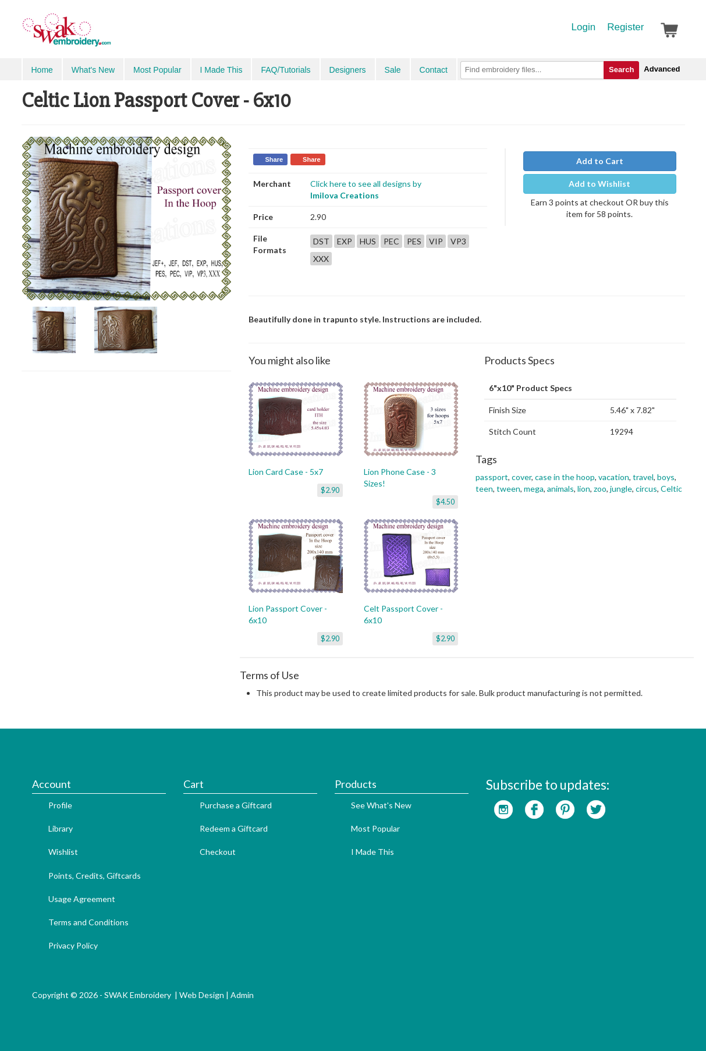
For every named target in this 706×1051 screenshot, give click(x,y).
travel (643, 477)
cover (521, 477)
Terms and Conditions (88, 922)
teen (484, 488)
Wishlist (63, 852)
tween (508, 488)
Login (584, 27)
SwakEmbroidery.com (109, 35)
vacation (613, 477)
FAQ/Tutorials (285, 69)
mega (534, 488)
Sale (393, 69)
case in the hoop (565, 477)
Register (625, 27)
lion (583, 488)
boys (666, 477)
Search (621, 69)
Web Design (201, 995)
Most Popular (157, 69)
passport (492, 477)
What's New (93, 69)
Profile (60, 805)
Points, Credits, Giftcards (94, 875)
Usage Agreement (81, 899)
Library (60, 828)
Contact (434, 69)
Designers (347, 69)
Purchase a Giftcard (236, 805)
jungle (621, 488)
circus (646, 488)
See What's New (381, 805)
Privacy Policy (73, 945)
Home (42, 69)
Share (274, 159)
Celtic (671, 488)
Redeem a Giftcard (234, 828)
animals (560, 488)
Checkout (218, 852)
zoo (600, 488)
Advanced (662, 69)
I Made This (221, 69)
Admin (242, 995)
